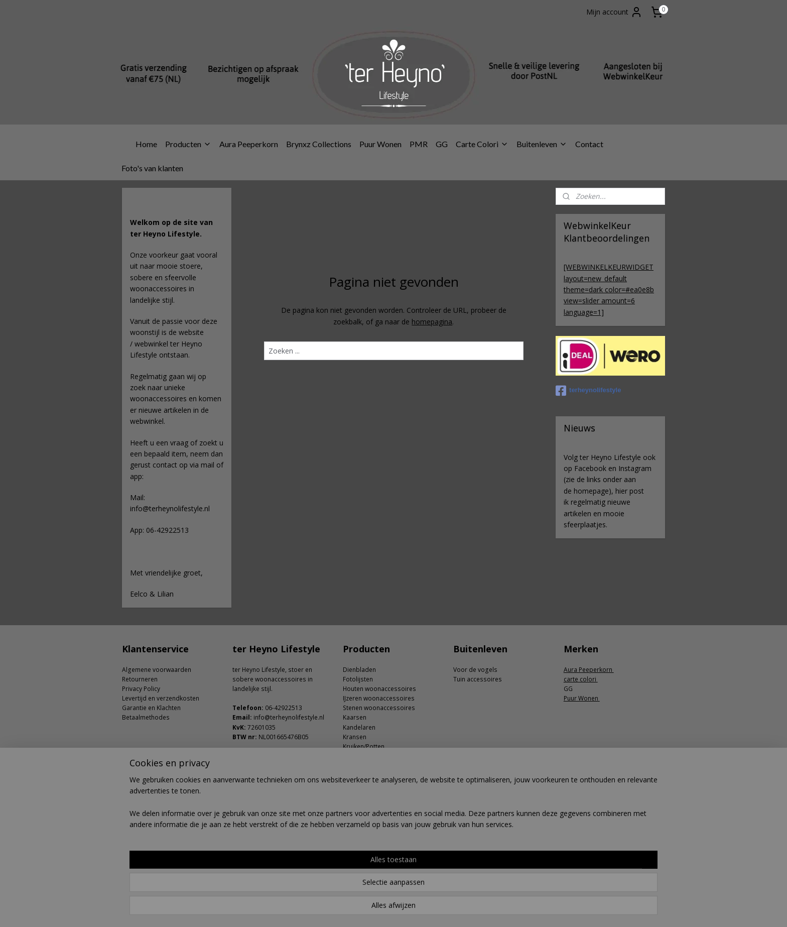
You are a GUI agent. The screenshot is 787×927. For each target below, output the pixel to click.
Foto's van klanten (152, 168)
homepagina (432, 321)
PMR (419, 144)
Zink (349, 833)
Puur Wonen (380, 144)
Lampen (354, 775)
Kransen (354, 737)
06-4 (271, 708)
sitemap (362, 908)
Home (146, 144)
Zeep (350, 824)
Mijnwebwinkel (509, 908)
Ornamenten (361, 785)
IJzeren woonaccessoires (379, 698)
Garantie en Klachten (151, 708)
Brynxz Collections (318, 144)
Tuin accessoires (477, 679)
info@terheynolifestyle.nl (288, 717)
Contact (589, 144)
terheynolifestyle (588, 391)
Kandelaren (359, 727)
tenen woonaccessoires (380, 708)
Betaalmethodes (146, 717)
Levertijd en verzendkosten (160, 698)
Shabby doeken (365, 804)
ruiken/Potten (365, 746)
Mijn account (614, 12)
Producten (188, 144)
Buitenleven (541, 144)
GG (442, 144)
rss (383, 908)
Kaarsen (354, 717)
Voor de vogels (475, 669)
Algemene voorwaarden (156, 669)
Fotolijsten (358, 679)
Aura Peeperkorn (248, 144)
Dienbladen (359, 669)
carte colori (581, 679)
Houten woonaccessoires (379, 688)
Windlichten (359, 813)
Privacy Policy (141, 688)
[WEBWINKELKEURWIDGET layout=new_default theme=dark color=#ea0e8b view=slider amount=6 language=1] (609, 289)
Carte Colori (482, 144)
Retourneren (140, 679)
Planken (354, 794)
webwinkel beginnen (422, 908)
